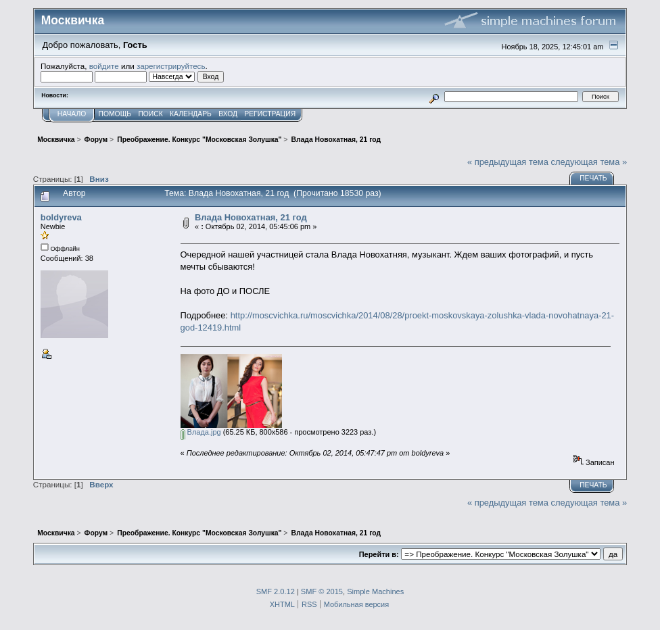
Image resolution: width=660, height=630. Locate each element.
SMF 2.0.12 (275, 591)
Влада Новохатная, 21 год (251, 217)
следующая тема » (589, 162)
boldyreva (61, 217)
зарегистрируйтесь (171, 66)
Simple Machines (375, 591)
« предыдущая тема (507, 162)
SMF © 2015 (322, 591)
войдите (104, 66)
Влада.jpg (201, 432)
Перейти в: (379, 554)
